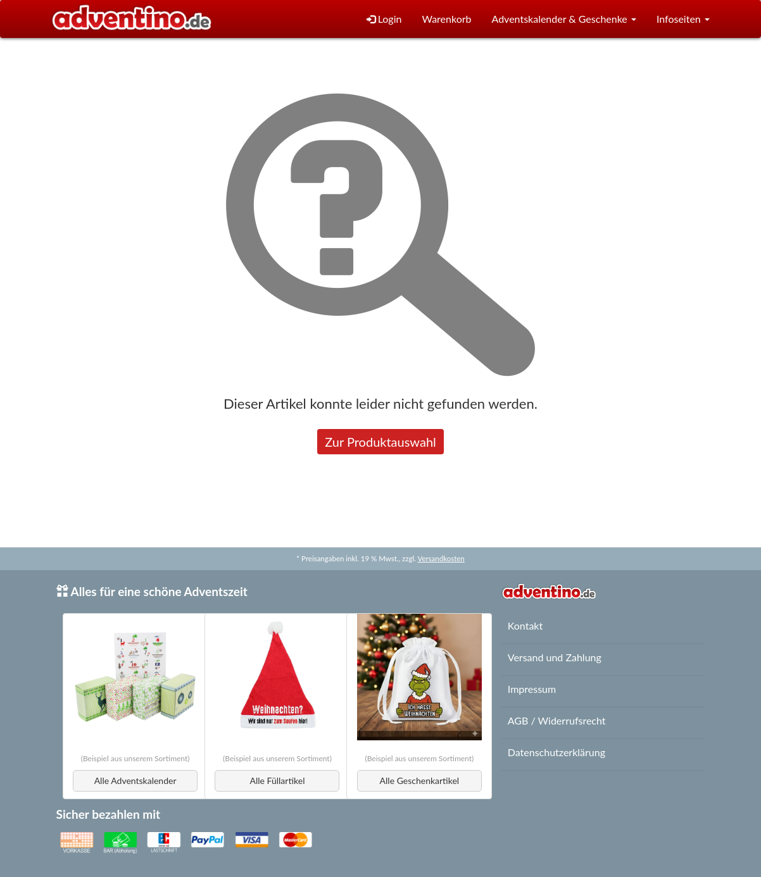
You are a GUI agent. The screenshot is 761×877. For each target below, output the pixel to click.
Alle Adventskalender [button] (135, 780)
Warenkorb (446, 19)
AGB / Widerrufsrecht (557, 720)
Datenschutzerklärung (556, 752)
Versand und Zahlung (554, 657)
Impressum (532, 689)
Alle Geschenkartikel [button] (420, 780)
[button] (563, 19)
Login (384, 19)
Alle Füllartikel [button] (277, 780)
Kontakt (525, 625)
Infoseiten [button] (683, 19)
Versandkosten (440, 558)
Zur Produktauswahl (380, 441)
